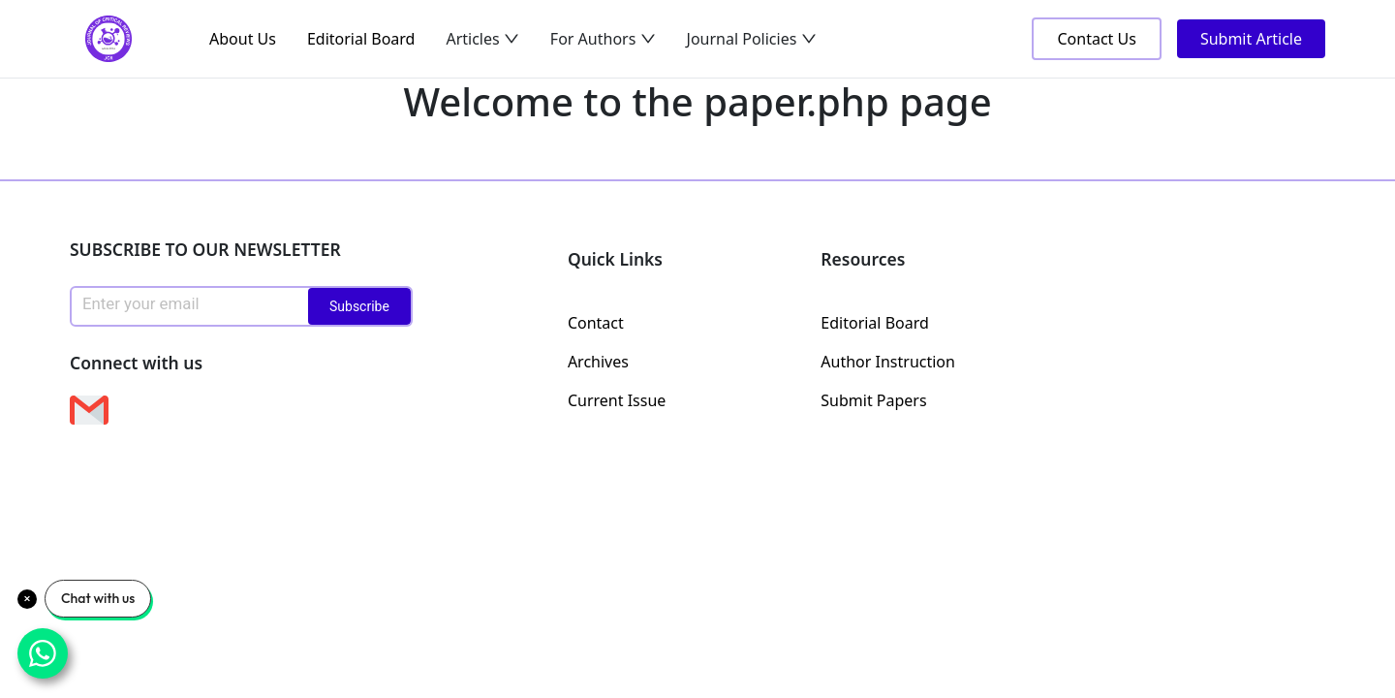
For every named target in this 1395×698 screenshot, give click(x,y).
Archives (598, 361)
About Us (242, 38)
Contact (596, 322)
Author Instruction (888, 361)
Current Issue (617, 400)
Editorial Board (361, 38)
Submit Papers (873, 400)
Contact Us (1096, 38)
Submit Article (1251, 38)
